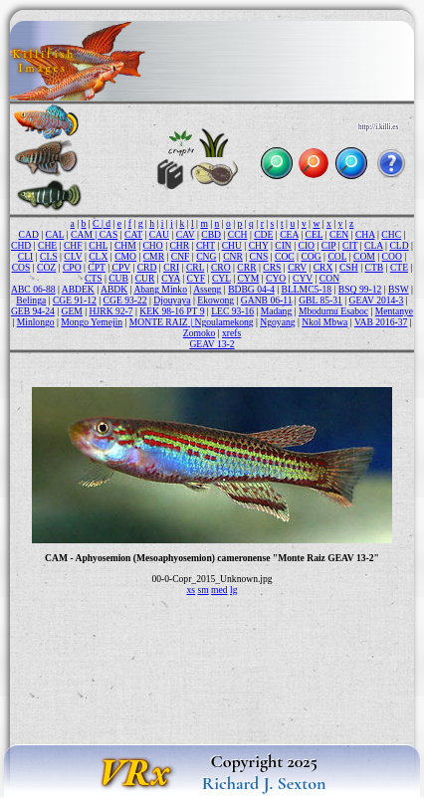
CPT (96, 267)
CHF (73, 245)
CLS (49, 256)
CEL (314, 234)
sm (202, 589)
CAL (55, 234)
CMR (153, 256)
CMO (125, 256)
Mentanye (394, 310)
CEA (289, 234)
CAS (109, 234)
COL (336, 256)
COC (285, 256)
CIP (328, 245)
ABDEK (78, 289)
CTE (399, 267)
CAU (159, 234)
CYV (303, 278)
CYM (248, 278)
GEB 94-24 (33, 310)
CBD (211, 234)
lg (233, 589)
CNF (180, 256)
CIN (283, 245)
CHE (47, 245)
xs (191, 589)
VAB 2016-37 (380, 321)
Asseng (207, 289)
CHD (21, 245)
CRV (297, 267)
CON (329, 278)
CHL (98, 245)
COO (392, 256)
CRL (195, 267)
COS (21, 267)
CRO (221, 267)
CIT (349, 245)
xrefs (231, 332)
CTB (374, 267)
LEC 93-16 (232, 310)
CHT (205, 245)
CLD (398, 245)
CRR (246, 267)
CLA (373, 245)
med (219, 589)
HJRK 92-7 (111, 310)
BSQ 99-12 (359, 289)
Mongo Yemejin (91, 321)
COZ (46, 267)
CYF (196, 278)
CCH (238, 234)
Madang (276, 310)
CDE (263, 234)
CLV (73, 256)
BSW (398, 289)
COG (310, 256)
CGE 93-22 (125, 300)
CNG (206, 256)
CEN (338, 234)
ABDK (114, 289)
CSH (348, 267)
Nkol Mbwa (324, 321)
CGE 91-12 (75, 300)
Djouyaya (171, 300)
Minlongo (36, 321)
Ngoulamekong (223, 321)
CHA (365, 234)
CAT (133, 234)
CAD (29, 234)
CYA (170, 278)
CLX (98, 256)
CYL (221, 278)
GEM (72, 310)
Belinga (31, 300)
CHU (232, 245)
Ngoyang (277, 321)
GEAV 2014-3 (376, 300)
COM (364, 256)
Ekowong (215, 300)
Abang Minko (160, 289)
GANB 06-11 (267, 300)
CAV (185, 234)
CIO (307, 245)
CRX (323, 267)
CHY (259, 245)
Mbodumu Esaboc (333, 310)
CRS (272, 267)
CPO (72, 267)
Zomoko (199, 332)
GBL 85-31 (320, 300)
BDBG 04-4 (251, 289)
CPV (120, 267)
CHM (125, 245)
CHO (152, 245)
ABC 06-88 (33, 289)
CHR (179, 245)
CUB (118, 278)
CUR (145, 278)
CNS (259, 256)
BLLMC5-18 (306, 289)
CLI (25, 256)
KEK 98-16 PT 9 (171, 310)
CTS (94, 278)
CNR (233, 256)
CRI (171, 267)
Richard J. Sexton (264, 783)
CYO (276, 278)
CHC (391, 234)
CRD (147, 267)
